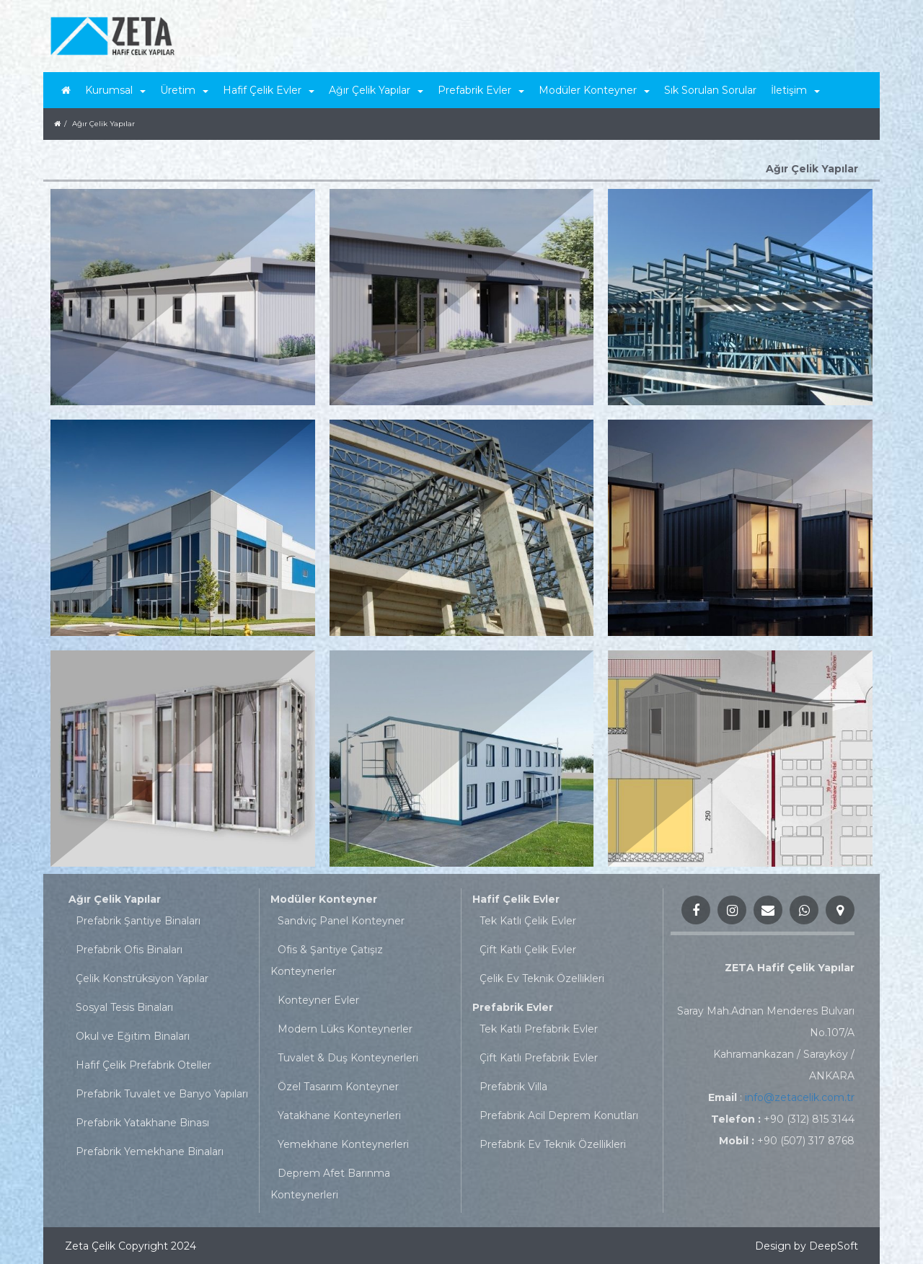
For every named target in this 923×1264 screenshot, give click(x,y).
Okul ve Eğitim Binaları (133, 1036)
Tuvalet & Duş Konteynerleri (348, 1057)
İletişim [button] (795, 90)
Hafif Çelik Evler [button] (268, 90)
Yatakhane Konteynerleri (339, 1115)
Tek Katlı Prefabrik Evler (539, 1028)
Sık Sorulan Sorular (710, 90)
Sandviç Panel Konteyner (341, 920)
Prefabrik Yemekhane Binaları (150, 1151)
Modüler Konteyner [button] (594, 90)
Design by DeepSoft (806, 1245)
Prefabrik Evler (512, 1007)
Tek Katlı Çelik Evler (528, 920)
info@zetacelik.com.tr (799, 1097)
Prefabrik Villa (513, 1086)
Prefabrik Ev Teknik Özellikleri (553, 1144)
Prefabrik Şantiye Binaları (138, 920)
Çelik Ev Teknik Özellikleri (542, 978)
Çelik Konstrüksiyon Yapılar (142, 978)
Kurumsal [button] (115, 90)
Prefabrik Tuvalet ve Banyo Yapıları (162, 1093)
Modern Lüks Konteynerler (345, 1028)
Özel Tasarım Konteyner (338, 1086)
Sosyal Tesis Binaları (124, 1007)
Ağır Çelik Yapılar (115, 899)
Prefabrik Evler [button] (481, 90)
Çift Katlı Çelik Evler (528, 949)
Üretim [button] (184, 90)
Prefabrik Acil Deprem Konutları (559, 1115)
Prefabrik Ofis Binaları (129, 949)
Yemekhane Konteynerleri (343, 1144)
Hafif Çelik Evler (516, 899)
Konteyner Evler (318, 1000)
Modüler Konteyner (323, 899)
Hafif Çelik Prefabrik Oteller (143, 1065)
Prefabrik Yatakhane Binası (142, 1122)
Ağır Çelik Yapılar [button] (376, 90)
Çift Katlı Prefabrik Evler (539, 1057)
